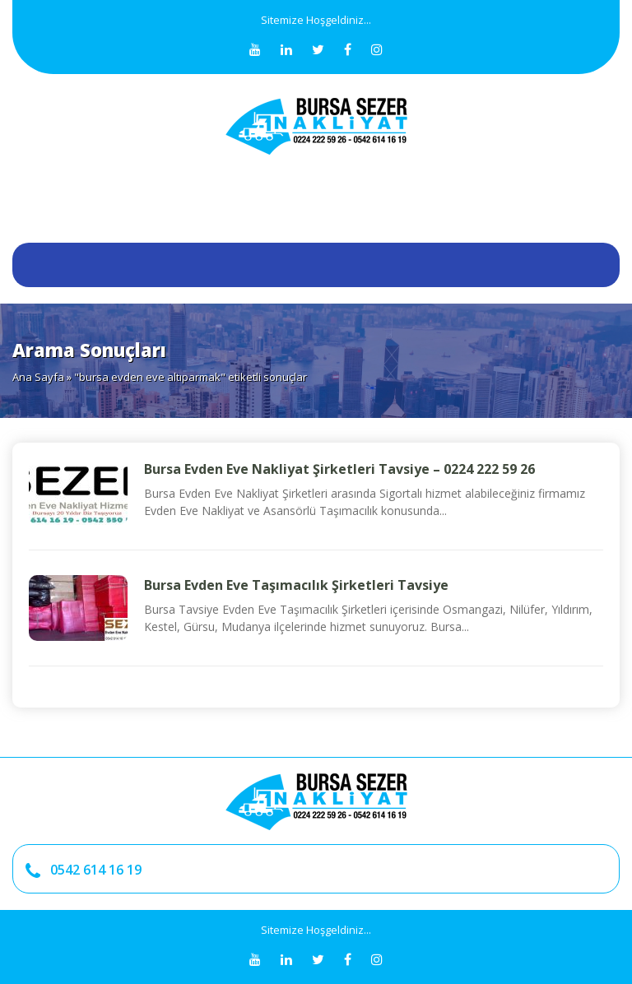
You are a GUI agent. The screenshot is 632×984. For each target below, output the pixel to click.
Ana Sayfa (38, 376)
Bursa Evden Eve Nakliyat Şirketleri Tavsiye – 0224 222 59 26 (339, 469)
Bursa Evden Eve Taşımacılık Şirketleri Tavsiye (296, 585)
